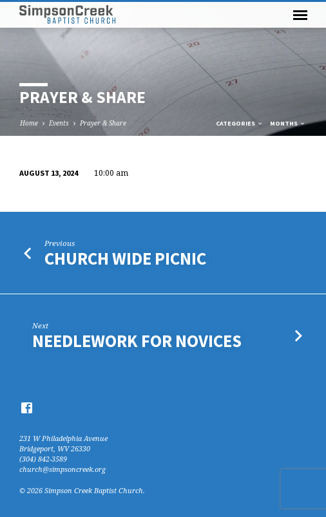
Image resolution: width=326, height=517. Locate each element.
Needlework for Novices (137, 341)
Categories (240, 123)
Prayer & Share (103, 122)
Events (59, 122)
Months (288, 123)
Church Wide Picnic (125, 258)
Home (29, 122)
